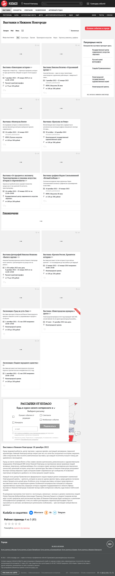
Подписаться (50, 426)
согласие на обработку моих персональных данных (31, 433)
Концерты (19, 422)
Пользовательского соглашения (29, 439)
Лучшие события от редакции (26, 416)
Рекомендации (10, 213)
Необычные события (51, 420)
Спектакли (47, 415)
